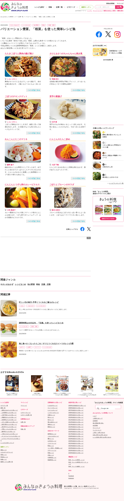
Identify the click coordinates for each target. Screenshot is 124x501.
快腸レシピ (4, 459)
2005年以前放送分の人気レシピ (77, 405)
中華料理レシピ (52, 457)
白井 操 (54, 122)
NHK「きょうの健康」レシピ (76, 466)
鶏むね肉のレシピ (52, 422)
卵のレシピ (51, 417)
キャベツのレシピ (52, 408)
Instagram (71, 478)
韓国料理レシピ (52, 460)
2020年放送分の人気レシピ (76, 441)
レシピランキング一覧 (116, 183)
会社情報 (95, 425)
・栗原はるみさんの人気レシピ (9, 410)
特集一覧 (23, 429)
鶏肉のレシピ (51, 424)
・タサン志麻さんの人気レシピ (9, 422)
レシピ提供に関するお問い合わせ (102, 437)
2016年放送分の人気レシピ (76, 431)
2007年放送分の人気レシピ (76, 410)
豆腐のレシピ (51, 415)
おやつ (22, 347)
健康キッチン (86, 7)
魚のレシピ (51, 419)
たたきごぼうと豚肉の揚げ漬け (19, 53)
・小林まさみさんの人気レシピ (9, 434)
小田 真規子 (11, 210)
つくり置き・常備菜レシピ (55, 448)
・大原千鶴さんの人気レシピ (8, 415)
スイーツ (37, 347)
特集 (50, 7)
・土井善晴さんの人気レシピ (8, 412)
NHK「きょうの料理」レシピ (76, 460)
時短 (43, 25)
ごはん (22, 306)
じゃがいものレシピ (53, 412)
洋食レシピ (51, 455)
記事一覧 (59, 7)
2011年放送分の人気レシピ (76, 419)
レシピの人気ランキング (7, 443)
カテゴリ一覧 (4, 405)
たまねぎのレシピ (52, 405)
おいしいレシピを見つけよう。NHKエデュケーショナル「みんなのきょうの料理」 (14, 7)
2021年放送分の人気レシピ (76, 443)
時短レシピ (51, 445)
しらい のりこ (12, 79)
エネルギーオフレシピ (7, 452)
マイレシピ (120, 3)
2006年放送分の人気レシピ (76, 408)
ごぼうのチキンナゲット (16, 96)
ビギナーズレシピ (26, 412)
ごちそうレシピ (52, 443)
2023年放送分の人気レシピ (76, 448)
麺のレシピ (51, 438)
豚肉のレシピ (51, 427)
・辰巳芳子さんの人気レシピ (8, 427)
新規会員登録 (110, 3)
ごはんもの (30, 306)
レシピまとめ (26, 25)
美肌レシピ (4, 454)
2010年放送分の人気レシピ (76, 417)
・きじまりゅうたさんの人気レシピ (10, 436)
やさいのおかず (14, 25)
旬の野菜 (36, 25)
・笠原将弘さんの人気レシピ (8, 419)
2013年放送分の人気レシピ (76, 424)
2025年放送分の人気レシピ (76, 453)
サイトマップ (96, 428)
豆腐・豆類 (51, 25)
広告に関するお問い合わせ (100, 435)
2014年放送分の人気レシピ (76, 427)
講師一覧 (3, 408)
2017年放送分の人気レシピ (76, 434)
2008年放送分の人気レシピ (76, 412)
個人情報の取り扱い (98, 423)
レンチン (89, 10)
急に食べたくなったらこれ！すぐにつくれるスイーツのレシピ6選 (46, 344)
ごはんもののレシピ (53, 436)
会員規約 (95, 420)
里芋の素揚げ (55, 96)
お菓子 (29, 347)
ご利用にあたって (98, 418)
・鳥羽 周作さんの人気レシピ (9, 424)
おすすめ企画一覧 (108, 59)
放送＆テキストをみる (108, 218)
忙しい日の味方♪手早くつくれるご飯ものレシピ (39, 302)
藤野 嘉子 (10, 165)
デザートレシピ (52, 450)
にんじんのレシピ (52, 410)
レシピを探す (39, 7)
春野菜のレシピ (52, 434)
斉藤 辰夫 (55, 79)
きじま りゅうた (97, 10)
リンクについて (97, 430)
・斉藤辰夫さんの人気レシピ (8, 417)
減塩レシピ (4, 450)
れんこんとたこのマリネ (16, 139)
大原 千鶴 (55, 165)
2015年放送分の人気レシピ (76, 429)
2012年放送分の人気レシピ (76, 422)
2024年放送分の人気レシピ (76, 450)
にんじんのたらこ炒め (59, 139)
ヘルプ (94, 416)
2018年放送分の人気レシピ (76, 436)
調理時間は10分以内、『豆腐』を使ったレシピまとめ (41, 323)
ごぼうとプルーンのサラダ (61, 184)
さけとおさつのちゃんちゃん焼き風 (65, 53)
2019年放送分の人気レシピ (76, 438)
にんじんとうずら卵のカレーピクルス (22, 184)
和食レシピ (51, 453)
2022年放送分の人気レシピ (76, 445)
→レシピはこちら (33, 90)
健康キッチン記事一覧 (7, 461)
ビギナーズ (71, 7)
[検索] (108, 408)
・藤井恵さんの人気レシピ (8, 431)
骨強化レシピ (4, 457)
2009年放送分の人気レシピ (76, 415)
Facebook (71, 476)
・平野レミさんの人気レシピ (8, 429)
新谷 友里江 (56, 210)
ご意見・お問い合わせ (99, 432)
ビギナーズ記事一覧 (26, 415)
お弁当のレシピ (52, 441)
